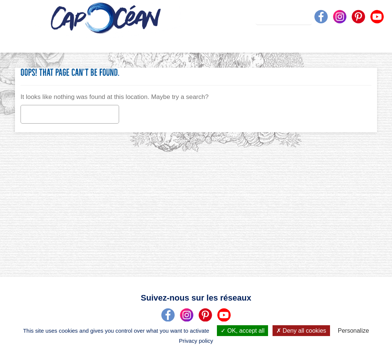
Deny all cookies (301, 330)
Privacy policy (196, 341)
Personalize (353, 330)
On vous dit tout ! (163, 42)
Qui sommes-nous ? (122, 42)
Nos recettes (270, 43)
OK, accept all (242, 330)
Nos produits (198, 42)
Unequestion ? (310, 42)
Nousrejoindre (371, 42)
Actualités (233, 43)
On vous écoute (341, 42)
